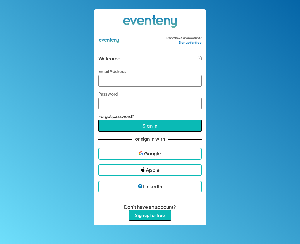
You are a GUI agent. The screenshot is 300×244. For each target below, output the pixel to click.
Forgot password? (116, 116)
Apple (150, 170)
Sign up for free (190, 42)
